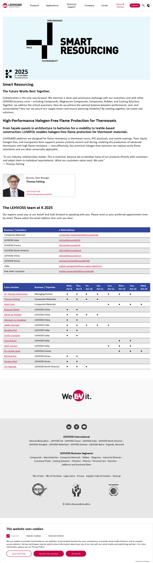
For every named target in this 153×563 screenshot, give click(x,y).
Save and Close (21, 553)
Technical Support (65, 5)
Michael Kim (10, 356)
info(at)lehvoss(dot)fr (70, 245)
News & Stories (105, 5)
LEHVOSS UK (57, 440)
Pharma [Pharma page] (87, 461)
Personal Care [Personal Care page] (99, 461)
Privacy (81, 476)
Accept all (77, 553)
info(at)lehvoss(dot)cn (70, 255)
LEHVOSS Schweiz (79, 444)
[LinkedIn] (69, 427)
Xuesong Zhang (11, 309)
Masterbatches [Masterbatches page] (51, 457)
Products (34, 5)
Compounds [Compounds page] (36, 457)
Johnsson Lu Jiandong (15, 320)
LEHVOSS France (73, 440)
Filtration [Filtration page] (76, 461)
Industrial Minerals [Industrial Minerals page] (112, 457)
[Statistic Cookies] (25, 536)
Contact (135, 5)
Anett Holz (9, 304)
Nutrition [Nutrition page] (112, 461)
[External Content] (47, 536)
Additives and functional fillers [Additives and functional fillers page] (76, 464)
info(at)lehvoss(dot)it (69, 240)
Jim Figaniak (10, 366)
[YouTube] (84, 427)
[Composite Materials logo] (13, 5)
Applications (48, 5)
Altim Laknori (11, 345)
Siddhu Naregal (11, 325)
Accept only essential (50, 553)
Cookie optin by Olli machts (144, 561)
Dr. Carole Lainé (12, 351)
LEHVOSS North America (110, 440)
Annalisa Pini (10, 330)
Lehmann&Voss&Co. (39, 440)
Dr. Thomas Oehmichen (16, 294)
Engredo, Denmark (115, 444)
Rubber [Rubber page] (86, 457)
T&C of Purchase (54, 476)
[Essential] (10, 536)
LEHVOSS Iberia (96, 444)
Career (92, 5)
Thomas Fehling (12, 299)
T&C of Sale (38, 476)
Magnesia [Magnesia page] (96, 457)
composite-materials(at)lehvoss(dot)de (78, 235)
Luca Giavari (10, 340)
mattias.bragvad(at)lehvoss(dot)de (76, 271)
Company (81, 5)
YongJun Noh (10, 361)
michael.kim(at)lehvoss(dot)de (74, 260)
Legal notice (70, 476)
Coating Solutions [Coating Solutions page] (61, 461)
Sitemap (117, 476)
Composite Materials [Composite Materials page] (70, 457)
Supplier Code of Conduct (98, 476)
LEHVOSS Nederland (59, 444)
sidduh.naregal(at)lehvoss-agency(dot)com (80, 266)
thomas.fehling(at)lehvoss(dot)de (39, 194)
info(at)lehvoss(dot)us (70, 250)
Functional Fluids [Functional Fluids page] (42, 461)
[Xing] (76, 427)
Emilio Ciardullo (12, 335)
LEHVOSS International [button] (76, 436)
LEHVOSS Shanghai (38, 444)
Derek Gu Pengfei (13, 314)
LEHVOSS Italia (90, 440)
